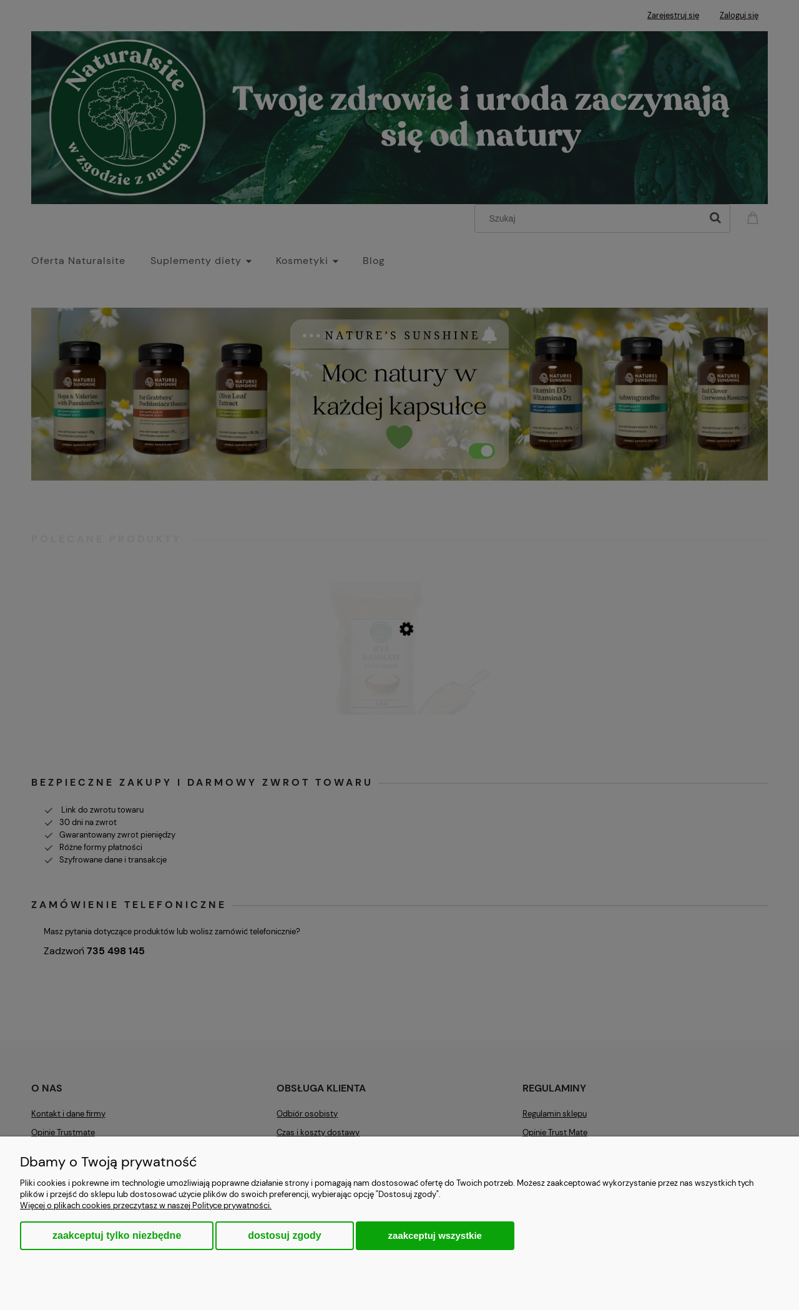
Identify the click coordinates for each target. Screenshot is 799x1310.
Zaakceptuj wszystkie (435, 1235)
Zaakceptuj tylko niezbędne (116, 1235)
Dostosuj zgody (284, 1235)
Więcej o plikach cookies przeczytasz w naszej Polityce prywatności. (146, 1205)
